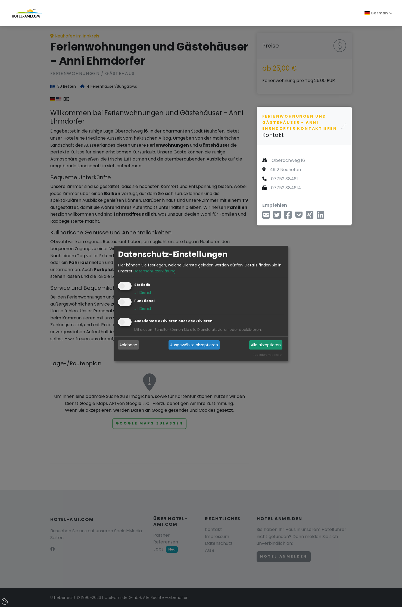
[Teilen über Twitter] (277, 216)
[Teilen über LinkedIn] (320, 216)
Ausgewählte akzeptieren (194, 345)
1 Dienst (142, 292)
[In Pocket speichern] (299, 216)
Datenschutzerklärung (154, 271)
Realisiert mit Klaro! (267, 355)
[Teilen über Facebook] (288, 216)
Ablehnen (128, 345)
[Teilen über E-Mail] (266, 216)
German (376, 13)
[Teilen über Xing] (309, 216)
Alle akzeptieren (266, 345)
